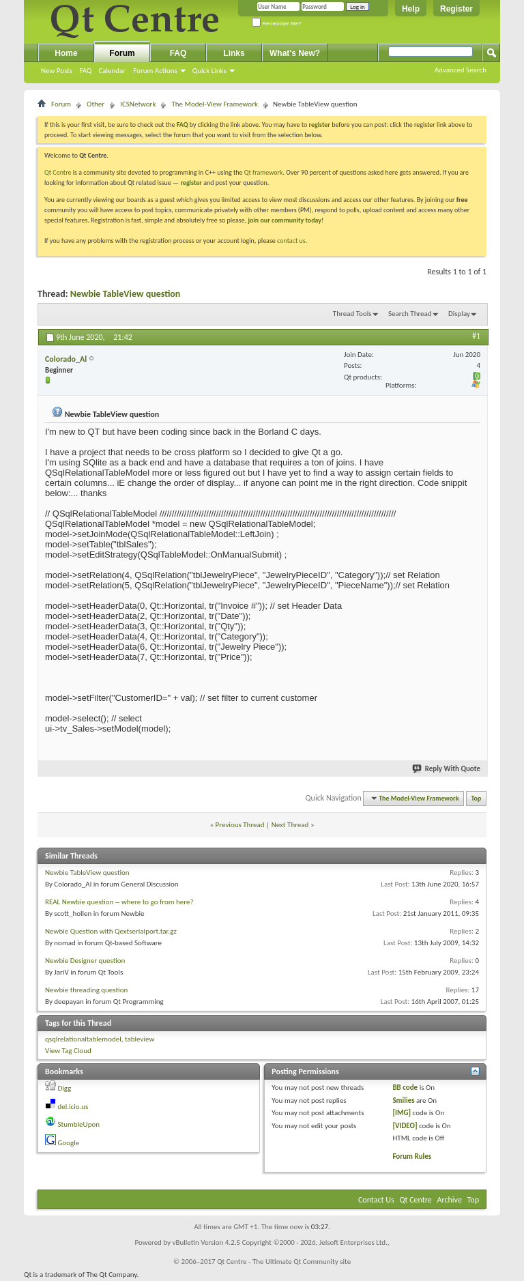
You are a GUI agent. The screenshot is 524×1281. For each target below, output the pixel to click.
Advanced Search (460, 70)
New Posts (56, 70)
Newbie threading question (86, 989)
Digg (65, 1088)
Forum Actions (155, 70)
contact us (291, 240)
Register (456, 9)
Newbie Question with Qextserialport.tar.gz (111, 931)
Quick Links (209, 70)
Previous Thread (240, 824)
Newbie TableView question (125, 294)
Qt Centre (58, 172)
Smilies (403, 1100)
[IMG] (401, 1112)
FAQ (85, 70)
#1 (476, 336)
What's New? (295, 53)
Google (69, 1142)
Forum (121, 53)
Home (66, 53)
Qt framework (263, 172)
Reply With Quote (446, 768)
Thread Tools (352, 313)
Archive (449, 1200)
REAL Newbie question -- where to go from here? (119, 901)
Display (459, 313)
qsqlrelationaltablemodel (83, 1039)
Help (411, 9)
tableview (139, 1039)
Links (233, 53)
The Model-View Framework (214, 104)
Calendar (112, 70)
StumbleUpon (79, 1124)
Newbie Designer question (85, 960)
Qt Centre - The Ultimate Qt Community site (284, 1261)
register (190, 182)
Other (95, 104)
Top (476, 798)
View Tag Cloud (68, 1050)
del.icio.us (73, 1106)
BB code (405, 1087)
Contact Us (376, 1200)
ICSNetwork (138, 104)
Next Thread (290, 824)
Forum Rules (411, 1156)
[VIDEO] (404, 1125)
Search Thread (410, 313)
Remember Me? (277, 23)
